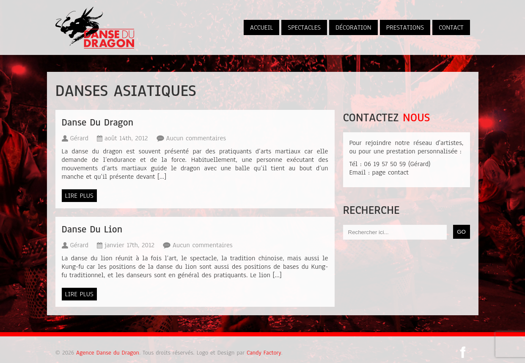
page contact (390, 172)
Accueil (261, 27)
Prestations (405, 27)
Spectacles (304, 27)
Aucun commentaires (196, 138)
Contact (451, 27)
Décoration (353, 27)
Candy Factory (264, 353)
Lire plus (79, 195)
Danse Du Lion (92, 229)
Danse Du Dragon (97, 122)
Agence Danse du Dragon (106, 353)
